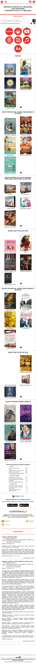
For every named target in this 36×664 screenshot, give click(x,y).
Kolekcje (17, 23)
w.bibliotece (6, 516)
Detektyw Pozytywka (12, 490)
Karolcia (10, 469)
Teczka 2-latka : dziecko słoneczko (15, 489)
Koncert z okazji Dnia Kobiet (9, 536)
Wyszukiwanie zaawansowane (7, 23)
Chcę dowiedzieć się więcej (11, 661)
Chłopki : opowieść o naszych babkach (15, 478)
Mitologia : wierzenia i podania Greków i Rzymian (17, 470)
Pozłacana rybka (12, 488)
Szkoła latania (11, 480)
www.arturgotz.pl (16, 555)
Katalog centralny (18, 16)
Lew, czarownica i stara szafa (14, 468)
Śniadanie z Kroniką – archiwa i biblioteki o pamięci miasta (17, 561)
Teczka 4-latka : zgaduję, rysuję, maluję (16, 485)
